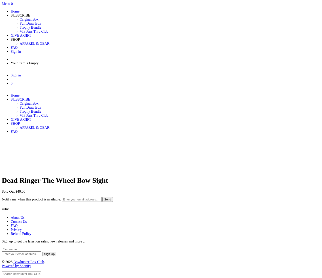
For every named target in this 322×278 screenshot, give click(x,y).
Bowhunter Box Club (28, 262)
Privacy (16, 230)
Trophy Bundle (30, 27)
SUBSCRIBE (21, 99)
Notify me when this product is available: (31, 199)
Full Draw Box (30, 23)
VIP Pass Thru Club (34, 31)
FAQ (14, 47)
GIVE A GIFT (21, 35)
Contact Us (19, 221)
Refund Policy (21, 234)
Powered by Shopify (16, 266)
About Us (18, 217)
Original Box (29, 19)
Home (15, 11)
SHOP (16, 123)
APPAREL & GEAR (34, 43)
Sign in (16, 51)
